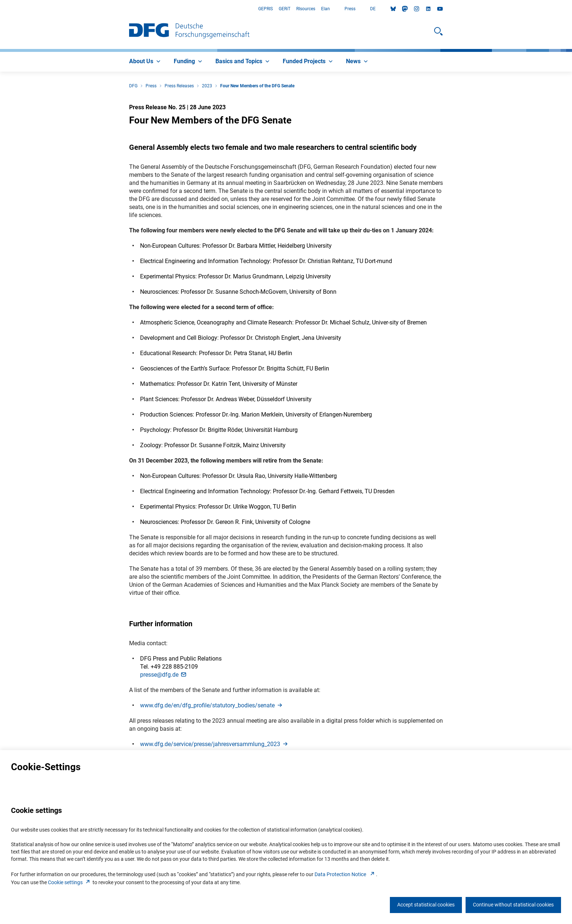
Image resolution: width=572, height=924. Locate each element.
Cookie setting (69, 882)
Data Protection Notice (345, 874)
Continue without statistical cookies (513, 905)
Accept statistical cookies (426, 905)
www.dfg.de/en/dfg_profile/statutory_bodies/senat (211, 705)
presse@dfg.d (163, 674)
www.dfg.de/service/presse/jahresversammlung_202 (214, 744)
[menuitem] (145, 61)
